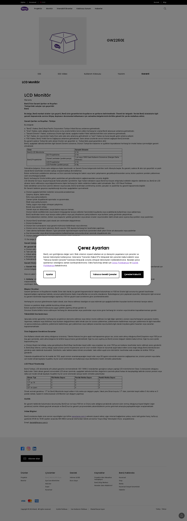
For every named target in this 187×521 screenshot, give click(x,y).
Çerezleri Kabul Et (132, 274)
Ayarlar (49, 274)
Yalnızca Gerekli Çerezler (105, 274)
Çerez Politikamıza (120, 263)
